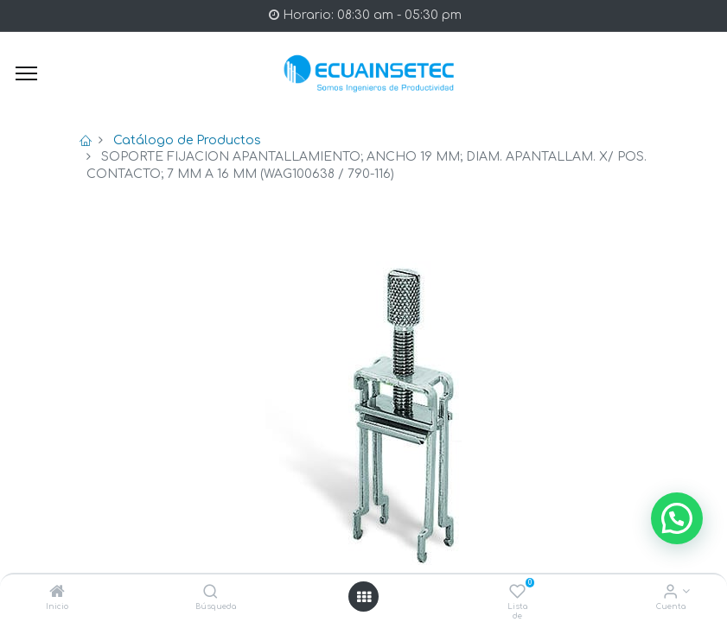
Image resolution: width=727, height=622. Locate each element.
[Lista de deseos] (517, 593)
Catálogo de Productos (187, 140)
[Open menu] (364, 597)
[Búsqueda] (210, 593)
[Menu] (26, 73)
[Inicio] (57, 593)
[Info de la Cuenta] (670, 593)
